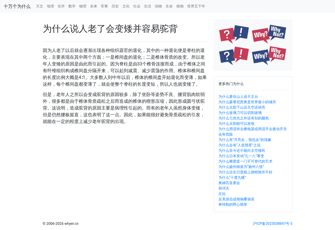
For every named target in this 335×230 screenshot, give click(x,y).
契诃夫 (223, 188)
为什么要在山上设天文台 (238, 96)
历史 (115, 6)
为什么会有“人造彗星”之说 (239, 145)
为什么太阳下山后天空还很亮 (241, 107)
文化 (126, 6)
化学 (61, 6)
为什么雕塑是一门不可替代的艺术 (245, 161)
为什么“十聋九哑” (232, 177)
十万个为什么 (17, 6)
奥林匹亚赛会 (229, 183)
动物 (158, 6)
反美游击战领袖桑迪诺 (236, 199)
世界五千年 (196, 6)
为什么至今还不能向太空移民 (241, 150)
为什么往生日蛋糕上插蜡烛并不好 (245, 172)
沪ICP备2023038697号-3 (272, 223)
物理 (82, 6)
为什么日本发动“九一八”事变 (241, 156)
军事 (104, 6)
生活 (147, 6)
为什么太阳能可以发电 (236, 123)
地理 (50, 6)
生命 (169, 6)
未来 (93, 6)
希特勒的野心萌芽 (232, 204)
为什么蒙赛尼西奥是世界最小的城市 (247, 102)
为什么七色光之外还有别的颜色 (243, 118)
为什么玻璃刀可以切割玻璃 (240, 113)
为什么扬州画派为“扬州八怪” (241, 167)
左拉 (222, 194)
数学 (72, 6)
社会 (136, 6)
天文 (39, 6)
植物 (180, 6)
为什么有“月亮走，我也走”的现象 (244, 140)
